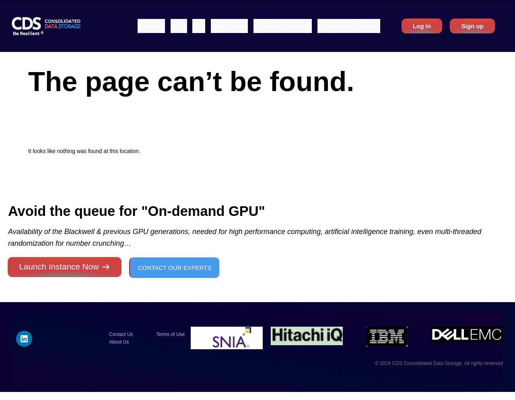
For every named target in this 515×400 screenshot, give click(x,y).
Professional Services (348, 26)
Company (151, 26)
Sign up (472, 26)
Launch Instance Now (59, 266)
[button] (151, 26)
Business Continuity (282, 26)
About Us (119, 342)
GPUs (179, 26)
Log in (422, 26)
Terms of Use (170, 334)
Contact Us (121, 334)
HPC (198, 26)
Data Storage (229, 26)
